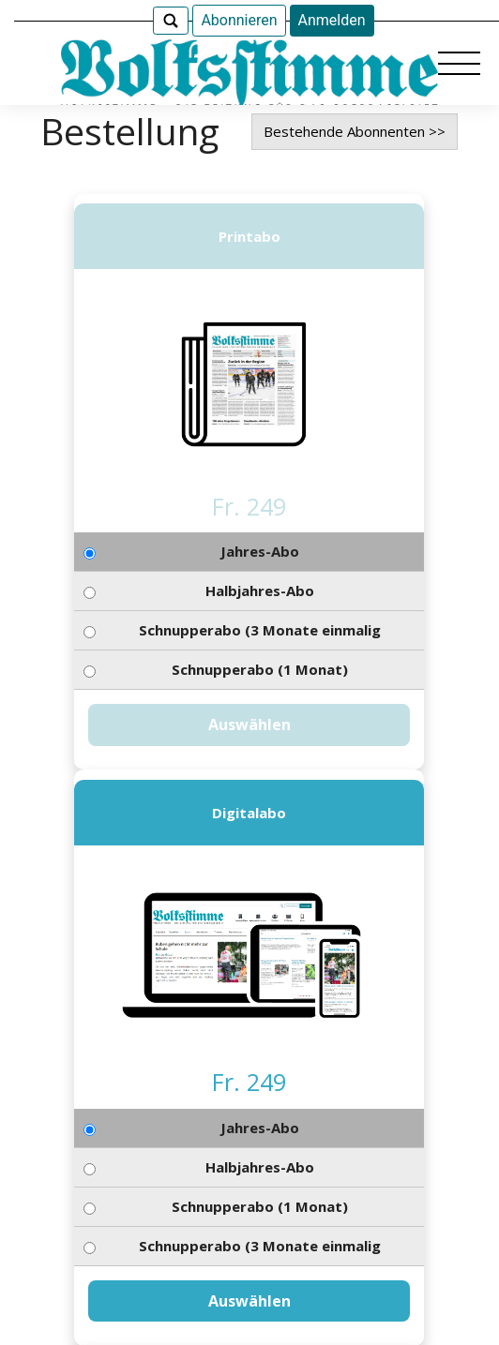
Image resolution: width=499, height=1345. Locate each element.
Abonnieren (239, 20)
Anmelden (332, 20)
